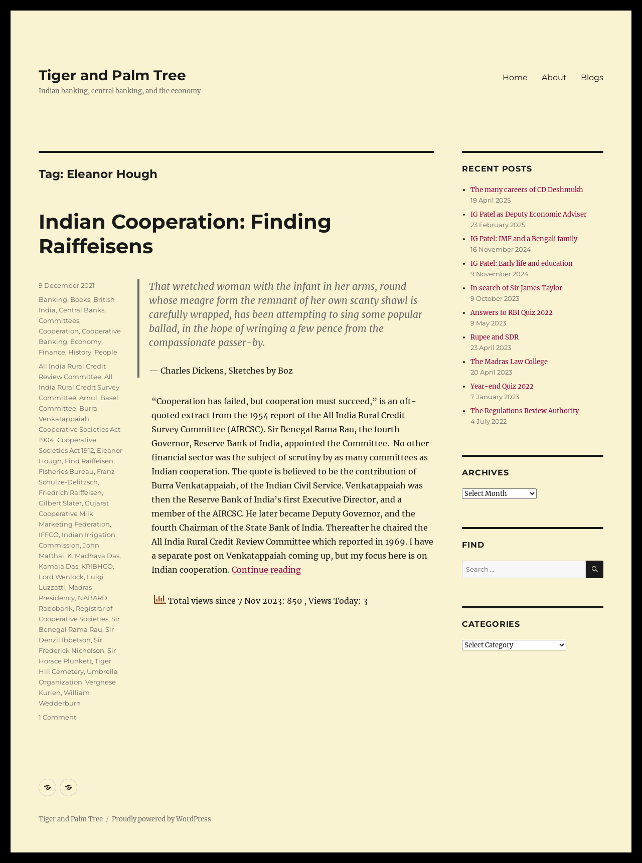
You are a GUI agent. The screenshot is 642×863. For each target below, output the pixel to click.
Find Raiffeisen (89, 461)
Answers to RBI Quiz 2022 (511, 312)
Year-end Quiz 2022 (502, 386)
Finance (52, 352)
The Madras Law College (509, 362)
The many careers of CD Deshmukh (526, 190)
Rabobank (56, 608)
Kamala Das (58, 566)
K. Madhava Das (93, 556)
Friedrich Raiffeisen (70, 492)
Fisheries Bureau (66, 471)
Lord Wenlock (61, 577)
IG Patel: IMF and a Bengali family (523, 239)
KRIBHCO (97, 566)
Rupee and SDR (494, 337)
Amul (88, 398)
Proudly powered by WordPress (161, 819)
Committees (59, 320)
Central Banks (81, 310)
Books (80, 299)
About (554, 77)
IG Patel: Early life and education (521, 263)
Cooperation (59, 331)
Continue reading (266, 570)
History (79, 352)
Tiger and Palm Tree (112, 75)
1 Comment (57, 717)
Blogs (592, 77)
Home (515, 77)
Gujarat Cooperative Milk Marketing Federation (74, 513)
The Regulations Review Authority (524, 411)
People (105, 352)
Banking (53, 299)
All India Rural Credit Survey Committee (79, 387)
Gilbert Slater (60, 503)
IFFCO (49, 535)
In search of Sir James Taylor (516, 288)
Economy (85, 341)
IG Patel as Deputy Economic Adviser (528, 214)
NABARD (92, 598)
